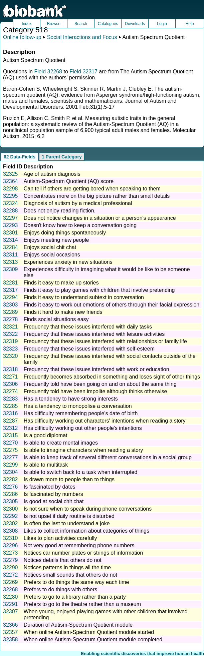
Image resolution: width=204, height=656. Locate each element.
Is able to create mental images (61, 443)
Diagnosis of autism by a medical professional (78, 203)
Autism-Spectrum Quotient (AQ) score (69, 181)
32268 (10, 589)
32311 (10, 254)
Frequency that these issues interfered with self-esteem (89, 349)
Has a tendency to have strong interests (71, 399)
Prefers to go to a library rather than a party (75, 597)
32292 (10, 516)
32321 (10, 327)
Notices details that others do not (62, 560)
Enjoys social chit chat (50, 247)
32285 (10, 406)
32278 (10, 319)
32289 (10, 312)
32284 (10, 247)
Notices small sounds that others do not (70, 575)
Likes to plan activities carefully (60, 538)
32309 (10, 269)
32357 (10, 632)
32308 (10, 531)
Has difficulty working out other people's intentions (83, 428)
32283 (10, 399)
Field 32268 (48, 71)
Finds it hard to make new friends (63, 312)
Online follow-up (22, 37)
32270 (10, 443)
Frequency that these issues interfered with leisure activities (94, 334)
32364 (10, 181)
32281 (10, 282)
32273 (10, 553)
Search (80, 23)
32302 (10, 523)
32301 (10, 232)
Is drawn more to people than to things (69, 479)
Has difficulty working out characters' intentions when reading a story (105, 421)
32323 (10, 349)
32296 (10, 545)
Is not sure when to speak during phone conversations (88, 509)
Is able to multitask (46, 465)
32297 (10, 218)
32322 (10, 334)
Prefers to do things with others (60, 589)
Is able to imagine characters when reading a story (83, 450)
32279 (10, 560)
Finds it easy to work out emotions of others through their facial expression (111, 304)
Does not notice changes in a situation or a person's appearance (100, 218)
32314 (10, 240)
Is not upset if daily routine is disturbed (69, 516)
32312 (10, 428)
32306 (10, 384)
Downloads (135, 23)
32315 (10, 435)
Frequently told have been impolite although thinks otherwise (95, 391)
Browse (53, 23)
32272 (10, 575)
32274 (10, 391)
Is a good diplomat (45, 435)
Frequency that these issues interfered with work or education (96, 369)
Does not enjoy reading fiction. (59, 210)
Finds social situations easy (56, 319)
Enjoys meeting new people (56, 240)
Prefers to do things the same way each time (76, 582)
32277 (10, 457)
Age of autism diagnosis (52, 174)
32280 (10, 597)
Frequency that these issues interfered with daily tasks (88, 327)
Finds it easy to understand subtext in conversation (84, 297)
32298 (10, 188)
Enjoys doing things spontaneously (65, 232)
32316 (10, 413)
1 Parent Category (62, 156)
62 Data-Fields (19, 156)
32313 (10, 262)
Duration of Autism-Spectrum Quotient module (78, 625)
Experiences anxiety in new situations (68, 262)
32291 (10, 604)
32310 (10, 538)
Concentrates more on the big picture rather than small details (97, 196)
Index (26, 23)
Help (190, 23)
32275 (10, 450)
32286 (10, 494)
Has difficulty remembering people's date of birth (81, 413)
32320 (10, 356)
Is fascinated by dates (49, 487)
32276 (10, 487)
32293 (10, 225)
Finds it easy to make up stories (61, 282)
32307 (10, 611)
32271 (10, 377)
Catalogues (108, 23)
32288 (10, 210)
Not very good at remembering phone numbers (79, 545)
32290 (10, 567)
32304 (10, 472)
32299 (10, 465)
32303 (10, 304)
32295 (10, 196)
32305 (10, 501)
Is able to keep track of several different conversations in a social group (108, 457)
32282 (10, 479)
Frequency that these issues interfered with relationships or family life (105, 341)
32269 (10, 582)
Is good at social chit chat (54, 501)
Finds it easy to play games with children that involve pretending (99, 290)
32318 (10, 369)
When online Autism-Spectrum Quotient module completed (93, 639)
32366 (10, 625)
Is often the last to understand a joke (67, 523)
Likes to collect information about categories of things (86, 531)
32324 (10, 203)
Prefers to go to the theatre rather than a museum (82, 604)
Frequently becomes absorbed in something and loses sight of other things (112, 377)
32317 (10, 290)
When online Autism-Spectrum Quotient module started (89, 632)
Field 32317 (83, 71)
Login (162, 23)
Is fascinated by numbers (53, 494)
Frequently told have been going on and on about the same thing (100, 384)
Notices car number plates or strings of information (83, 553)
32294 (10, 297)
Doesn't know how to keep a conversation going (80, 225)
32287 (10, 421)
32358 (10, 639)
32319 (10, 341)
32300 (10, 509)
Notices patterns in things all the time (67, 567)
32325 (10, 174)
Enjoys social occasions (52, 254)
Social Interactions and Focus (82, 37)
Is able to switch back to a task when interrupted (81, 472)
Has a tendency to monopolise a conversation (78, 406)
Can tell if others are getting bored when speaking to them (92, 188)
